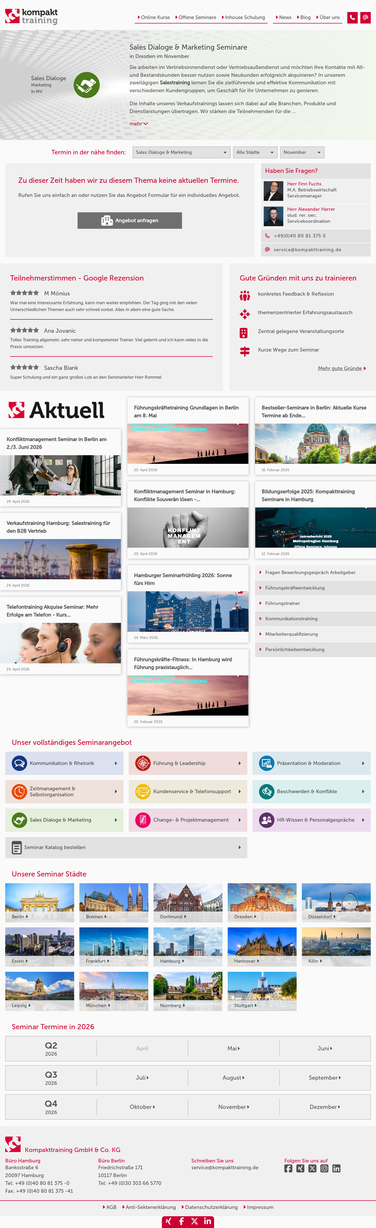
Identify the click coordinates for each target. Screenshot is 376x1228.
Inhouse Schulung (243, 17)
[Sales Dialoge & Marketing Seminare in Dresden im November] (352, 18)
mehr (139, 123)
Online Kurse (153, 17)
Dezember (325, 1107)
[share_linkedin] (207, 1222)
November (233, 1107)
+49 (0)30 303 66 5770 (134, 1183)
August (233, 1077)
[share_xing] (168, 1222)
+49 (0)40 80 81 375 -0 (42, 1183)
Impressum (258, 1207)
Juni (325, 1048)
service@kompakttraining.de (224, 1167)
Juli (142, 1077)
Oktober (142, 1107)
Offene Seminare (195, 17)
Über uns (328, 17)
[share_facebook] (181, 1222)
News (283, 17)
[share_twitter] (194, 1222)
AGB (109, 1207)
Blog (304, 17)
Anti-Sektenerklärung (149, 1207)
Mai (233, 1048)
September (325, 1077)
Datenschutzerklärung (209, 1207)
